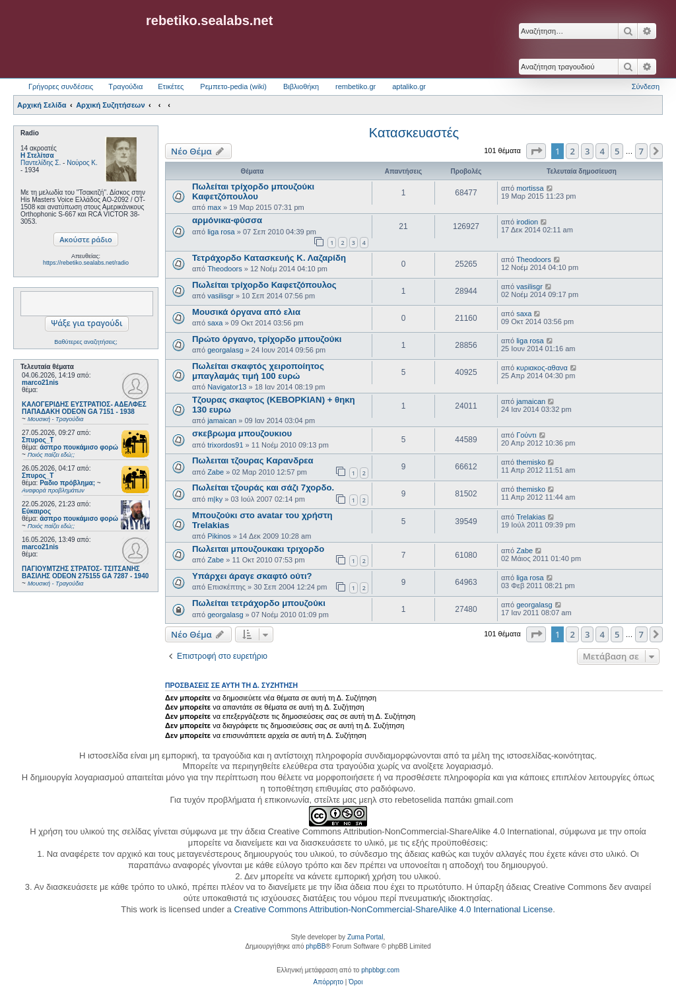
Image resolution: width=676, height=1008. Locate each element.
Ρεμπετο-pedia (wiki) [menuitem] (233, 86)
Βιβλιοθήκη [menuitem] (301, 86)
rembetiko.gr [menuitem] (355, 86)
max (214, 207)
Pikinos (218, 536)
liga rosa (221, 232)
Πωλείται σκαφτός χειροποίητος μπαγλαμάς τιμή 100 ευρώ (258, 371)
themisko (530, 462)
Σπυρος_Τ (37, 440)
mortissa (530, 188)
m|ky (214, 499)
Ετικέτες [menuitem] (171, 86)
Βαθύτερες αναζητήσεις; (85, 342)
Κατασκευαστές (414, 132)
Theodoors (224, 269)
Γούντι (526, 435)
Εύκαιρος (36, 511)
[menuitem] (328, 982)
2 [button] (572, 151)
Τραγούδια (125, 86)
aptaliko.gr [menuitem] (409, 86)
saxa (214, 323)
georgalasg (225, 350)
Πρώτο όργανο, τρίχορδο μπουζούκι (266, 339)
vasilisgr (220, 296)
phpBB (315, 946)
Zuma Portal (365, 937)
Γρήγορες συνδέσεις (60, 86)
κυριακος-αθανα (542, 368)
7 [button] (641, 151)
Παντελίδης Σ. (40, 162)
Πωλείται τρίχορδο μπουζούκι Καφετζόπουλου (253, 191)
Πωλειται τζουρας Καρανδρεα (253, 460)
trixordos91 (225, 445)
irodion (527, 222)
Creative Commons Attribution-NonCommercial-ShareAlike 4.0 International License (393, 909)
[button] (536, 151)
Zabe (215, 472)
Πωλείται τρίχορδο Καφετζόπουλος (264, 285)
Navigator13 (226, 387)
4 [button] (601, 151)
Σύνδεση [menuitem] (645, 86)
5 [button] (617, 151)
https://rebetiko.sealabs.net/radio (86, 262)
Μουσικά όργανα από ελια (246, 312)
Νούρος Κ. (82, 162)
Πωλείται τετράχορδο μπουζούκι (258, 603)
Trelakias (530, 517)
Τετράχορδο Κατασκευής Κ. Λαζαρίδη (269, 258)
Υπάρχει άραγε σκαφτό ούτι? (252, 576)
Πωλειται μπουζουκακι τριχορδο (258, 549)
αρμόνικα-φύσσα (227, 220)
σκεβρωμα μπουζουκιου (242, 433)
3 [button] (587, 151)
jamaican (221, 420)
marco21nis (40, 382)
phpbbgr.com (380, 970)
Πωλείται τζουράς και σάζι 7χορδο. (263, 487)
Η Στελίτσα (37, 155)
